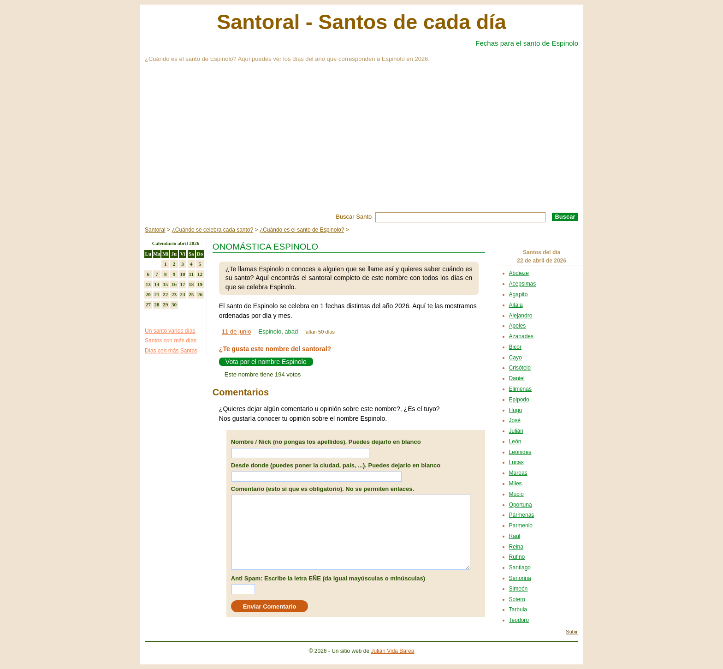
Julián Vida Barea (393, 651)
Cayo (515, 357)
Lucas (516, 462)
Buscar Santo (354, 216)
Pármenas (521, 515)
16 (174, 284)
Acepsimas (522, 284)
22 (165, 294)
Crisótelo (520, 367)
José (515, 420)
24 (182, 294)
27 (148, 304)
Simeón (518, 588)
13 (148, 284)
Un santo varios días (170, 331)
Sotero (517, 599)
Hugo (515, 410)
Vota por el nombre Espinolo (266, 361)
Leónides (520, 452)
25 (191, 294)
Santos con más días (170, 340)
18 (191, 284)
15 (165, 284)
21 (157, 294)
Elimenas (520, 389)
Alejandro (521, 315)
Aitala (516, 305)
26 (199, 294)
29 (165, 304)
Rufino (517, 557)
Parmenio (521, 525)
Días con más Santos (171, 350)
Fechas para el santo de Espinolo (526, 43)
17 (182, 284)
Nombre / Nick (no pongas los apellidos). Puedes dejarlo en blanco (326, 441)
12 (199, 274)
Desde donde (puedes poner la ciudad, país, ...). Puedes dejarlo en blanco (335, 465)
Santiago (520, 567)
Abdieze (519, 273)
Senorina (520, 578)
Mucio (516, 494)
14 (157, 284)
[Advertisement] (361, 143)
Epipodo (519, 399)
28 (157, 304)
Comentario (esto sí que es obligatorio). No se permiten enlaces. (322, 488)
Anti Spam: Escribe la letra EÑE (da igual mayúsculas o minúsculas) (328, 578)
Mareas (518, 473)
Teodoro (519, 620)
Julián (516, 431)
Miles (515, 483)
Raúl (515, 536)
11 (191, 274)
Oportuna (520, 505)
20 (148, 294)
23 (174, 294)
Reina (516, 547)
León (515, 441)
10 (182, 274)
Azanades (521, 336)
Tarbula (518, 609)
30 (174, 304)
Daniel (517, 378)
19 (199, 284)
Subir (572, 631)
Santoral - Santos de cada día (361, 22)
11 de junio (236, 331)
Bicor (515, 347)
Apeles (517, 326)
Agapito (518, 294)
